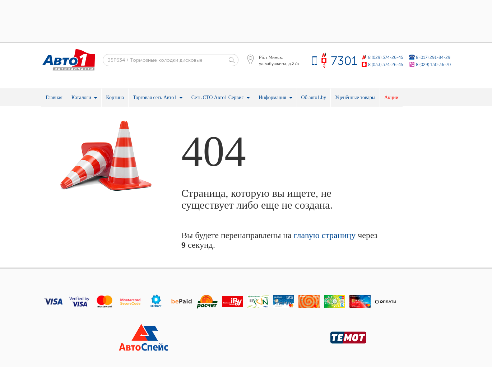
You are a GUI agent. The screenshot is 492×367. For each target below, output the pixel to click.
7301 (344, 61)
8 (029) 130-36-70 (433, 64)
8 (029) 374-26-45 (385, 57)
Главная (54, 97)
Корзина (115, 97)
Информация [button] (275, 97)
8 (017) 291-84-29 (433, 57)
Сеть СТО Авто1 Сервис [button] (220, 97)
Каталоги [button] (84, 97)
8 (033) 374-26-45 (385, 64)
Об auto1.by (313, 97)
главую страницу (325, 235)
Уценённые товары (355, 97)
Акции (391, 97)
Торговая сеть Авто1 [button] (157, 97)
